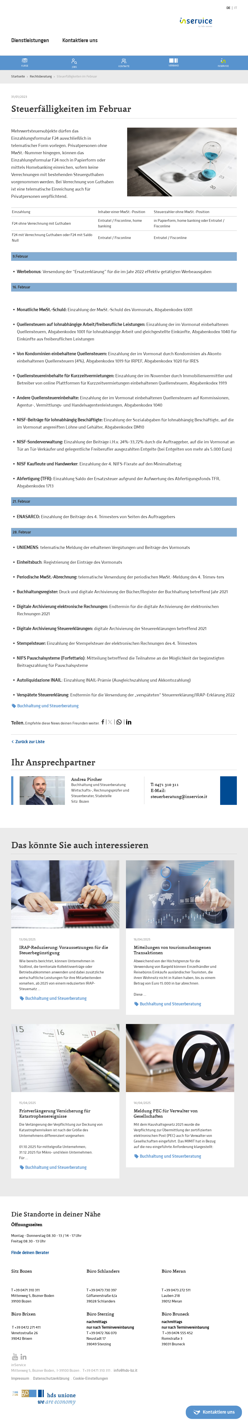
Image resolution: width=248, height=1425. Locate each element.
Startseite (18, 76)
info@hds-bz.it (125, 1370)
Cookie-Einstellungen (90, 1378)
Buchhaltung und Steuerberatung (45, 706)
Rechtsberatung (41, 76)
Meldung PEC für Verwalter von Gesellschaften (166, 1113)
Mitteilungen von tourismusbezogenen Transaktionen (172, 950)
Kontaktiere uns (80, 40)
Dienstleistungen (30, 40)
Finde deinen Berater (30, 1252)
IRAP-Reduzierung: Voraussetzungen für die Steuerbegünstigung (63, 950)
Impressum (20, 1378)
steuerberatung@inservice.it (179, 796)
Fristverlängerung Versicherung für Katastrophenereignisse (54, 1113)
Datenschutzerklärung (51, 1378)
